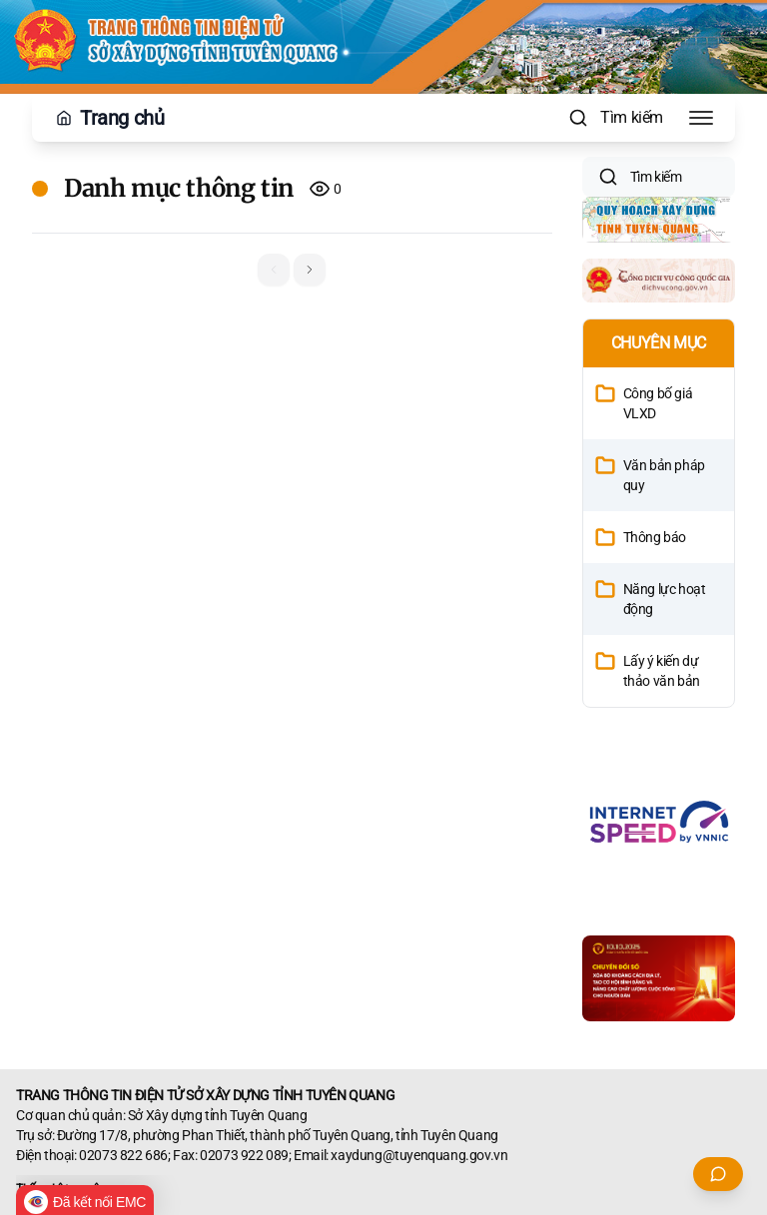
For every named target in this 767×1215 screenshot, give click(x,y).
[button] (310, 270)
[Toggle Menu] (701, 118)
